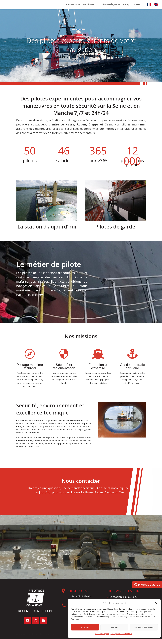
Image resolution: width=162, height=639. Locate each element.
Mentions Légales (102, 633)
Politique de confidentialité (121, 633)
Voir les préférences (144, 627)
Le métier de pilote (56, 304)
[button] (156, 603)
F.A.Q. (126, 4)
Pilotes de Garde (149, 584)
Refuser (114, 627)
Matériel (89, 4)
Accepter (85, 627)
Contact (138, 4)
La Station (70, 4)
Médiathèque (109, 4)
